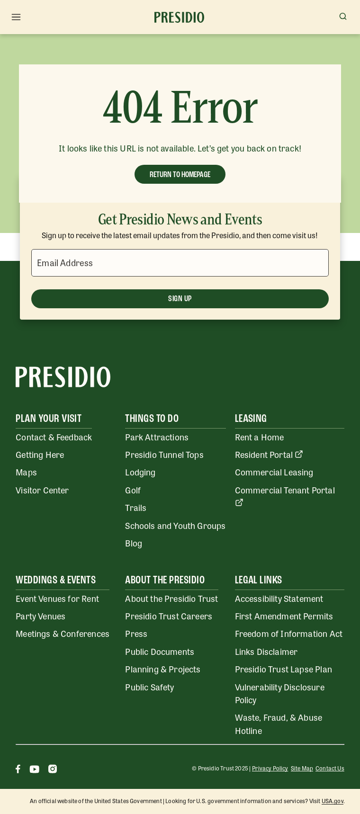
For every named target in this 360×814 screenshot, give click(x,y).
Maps (26, 471)
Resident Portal (269, 454)
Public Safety (149, 686)
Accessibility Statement (279, 598)
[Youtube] (34, 770)
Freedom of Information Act (288, 633)
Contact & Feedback (54, 436)
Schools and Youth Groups (175, 525)
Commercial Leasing (274, 471)
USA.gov (332, 800)
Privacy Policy (270, 768)
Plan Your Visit (48, 419)
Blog (133, 543)
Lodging (140, 471)
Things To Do (152, 419)
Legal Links (258, 580)
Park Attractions (157, 436)
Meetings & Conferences (62, 633)
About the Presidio (165, 580)
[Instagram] (52, 770)
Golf (133, 489)
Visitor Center (42, 489)
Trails (135, 507)
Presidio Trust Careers (168, 615)
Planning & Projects (162, 668)
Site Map (302, 768)
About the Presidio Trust (171, 598)
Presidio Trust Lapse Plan (283, 668)
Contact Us (329, 768)
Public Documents (159, 651)
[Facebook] (18, 770)
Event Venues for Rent (57, 598)
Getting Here (40, 454)
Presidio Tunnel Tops (164, 454)
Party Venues (40, 615)
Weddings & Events (56, 580)
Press (136, 633)
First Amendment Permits (284, 615)
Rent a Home (259, 436)
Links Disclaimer (266, 651)
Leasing (251, 419)
